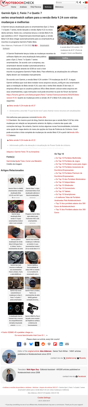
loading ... (52, 58)
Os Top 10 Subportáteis (65, 182)
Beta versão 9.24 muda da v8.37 (21, 106)
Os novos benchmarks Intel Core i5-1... (31, 335)
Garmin (9, 161)
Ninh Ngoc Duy (33, 369)
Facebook (81, 376)
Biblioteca (59, 7)
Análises (23, 7)
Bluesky (81, 358)
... (85, 7)
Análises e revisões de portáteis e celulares (17, 387)
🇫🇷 (36, 45)
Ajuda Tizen (20, 161)
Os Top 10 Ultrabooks (64, 185)
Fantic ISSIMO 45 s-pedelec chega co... (17, 332)
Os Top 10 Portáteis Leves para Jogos (71, 164)
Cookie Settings (44, 398)
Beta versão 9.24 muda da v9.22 (21, 140)
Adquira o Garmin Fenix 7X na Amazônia (23, 152)
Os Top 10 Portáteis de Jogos (68, 161)
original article (33, 351)
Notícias (48, 7)
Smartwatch (44, 46)
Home (13, 7)
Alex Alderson (45, 351)
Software (6, 49)
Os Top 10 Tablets (63, 191)
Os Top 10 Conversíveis (65, 188)
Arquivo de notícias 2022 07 (49, 387)
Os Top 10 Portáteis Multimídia (68, 158)
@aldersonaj (69, 358)
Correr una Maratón (33, 161)
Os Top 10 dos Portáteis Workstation (71, 179)
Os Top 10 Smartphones (65, 194)
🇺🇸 (33, 45)
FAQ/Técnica (36, 7)
